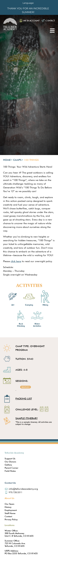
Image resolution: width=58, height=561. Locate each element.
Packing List (23, 398)
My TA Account (31, 20)
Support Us (10, 458)
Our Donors (10, 461)
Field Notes (10, 471)
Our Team (9, 504)
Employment (11, 510)
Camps (17, 159)
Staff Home (10, 513)
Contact (50, 20)
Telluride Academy (14, 453)
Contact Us (10, 483)
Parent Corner (11, 468)
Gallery (8, 464)
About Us (9, 498)
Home (7, 159)
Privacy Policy (11, 519)
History (8, 507)
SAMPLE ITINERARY (26, 418)
